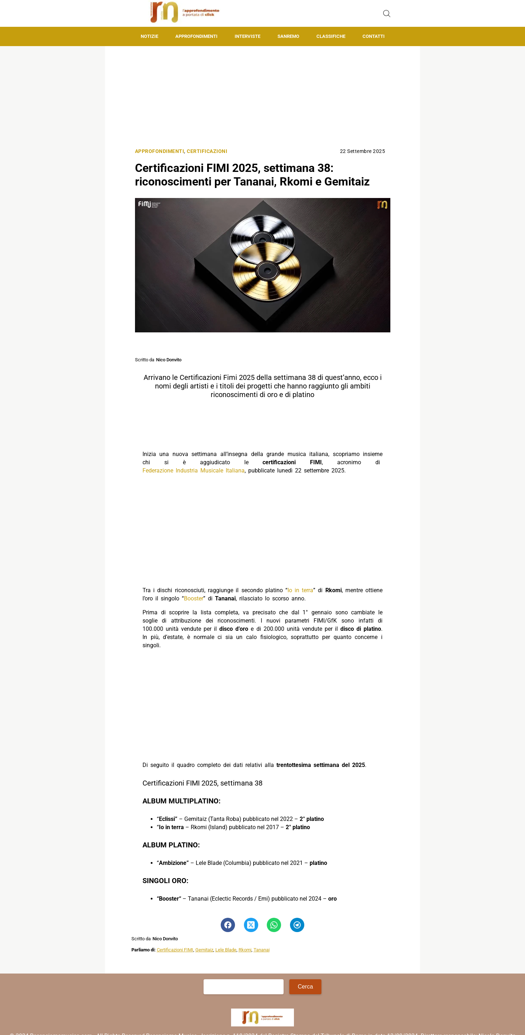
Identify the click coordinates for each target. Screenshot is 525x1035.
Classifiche (330, 36)
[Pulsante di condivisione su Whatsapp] (274, 925)
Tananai (262, 949)
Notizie (149, 36)
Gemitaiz (204, 949)
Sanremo (288, 36)
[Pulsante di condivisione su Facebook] (228, 925)
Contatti (373, 36)
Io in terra (300, 590)
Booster (193, 598)
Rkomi (245, 949)
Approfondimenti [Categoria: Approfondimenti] (159, 151)
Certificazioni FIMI (175, 949)
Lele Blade (225, 949)
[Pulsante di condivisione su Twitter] (251, 925)
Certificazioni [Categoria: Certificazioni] (207, 151)
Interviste (247, 36)
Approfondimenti (196, 36)
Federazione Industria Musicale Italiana (193, 470)
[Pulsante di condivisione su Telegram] (297, 925)
